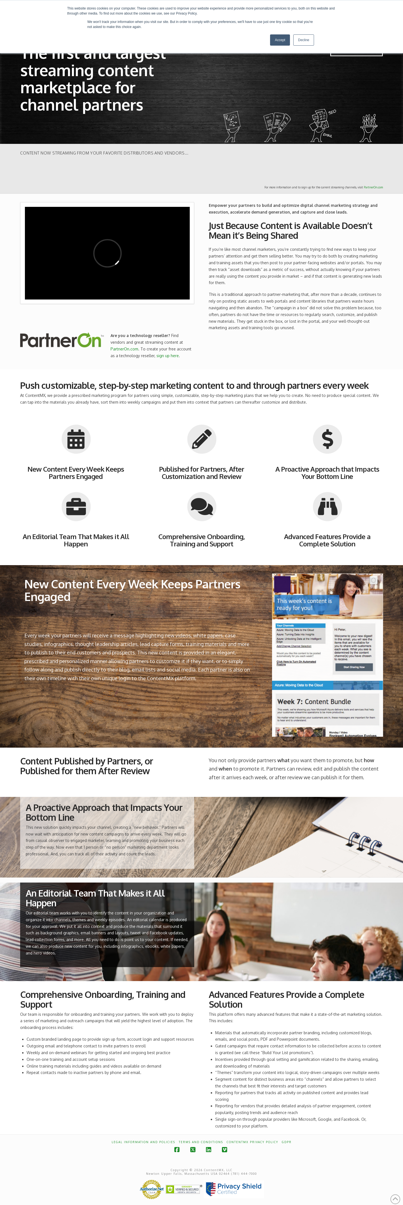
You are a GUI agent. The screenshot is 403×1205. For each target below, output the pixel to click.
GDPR (287, 1142)
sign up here (167, 355)
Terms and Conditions (201, 1142)
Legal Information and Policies (143, 1142)
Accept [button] (280, 40)
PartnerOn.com (373, 187)
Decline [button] (303, 40)
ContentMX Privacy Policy (252, 1142)
